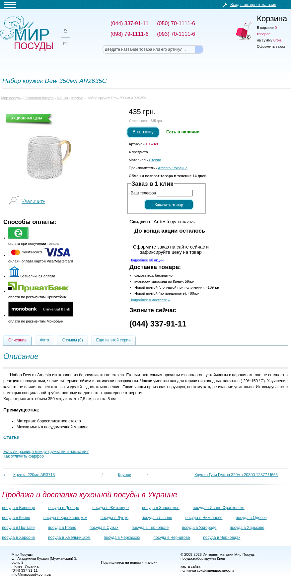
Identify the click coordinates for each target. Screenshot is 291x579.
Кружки (77, 98)
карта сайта (190, 566)
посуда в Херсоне (18, 537)
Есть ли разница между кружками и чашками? (46, 451)
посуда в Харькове (247, 527)
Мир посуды (26, 33)
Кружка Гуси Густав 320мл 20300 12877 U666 (236, 474)
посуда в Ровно (62, 527)
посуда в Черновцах (221, 537)
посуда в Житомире (110, 507)
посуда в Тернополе (150, 527)
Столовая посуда (39, 98)
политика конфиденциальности (207, 570)
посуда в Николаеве (204, 517)
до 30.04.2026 (162, 221)
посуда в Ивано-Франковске (219, 507)
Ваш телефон (143, 193)
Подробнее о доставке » (149, 300)
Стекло (155, 160)
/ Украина (172, 168)
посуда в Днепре (63, 507)
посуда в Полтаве (18, 527)
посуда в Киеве (16, 517)
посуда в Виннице (18, 507)
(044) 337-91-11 (157, 323)
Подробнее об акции (146, 260)
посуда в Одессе (251, 517)
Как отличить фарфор (23, 456)
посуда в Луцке (114, 517)
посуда (186, 558)
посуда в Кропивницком (65, 517)
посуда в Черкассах (122, 537)
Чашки (62, 98)
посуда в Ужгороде (199, 527)
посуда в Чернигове (171, 537)
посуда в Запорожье (161, 507)
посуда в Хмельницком (69, 537)
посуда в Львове (157, 517)
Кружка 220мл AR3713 (34, 474)
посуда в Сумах (104, 527)
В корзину (143, 131)
